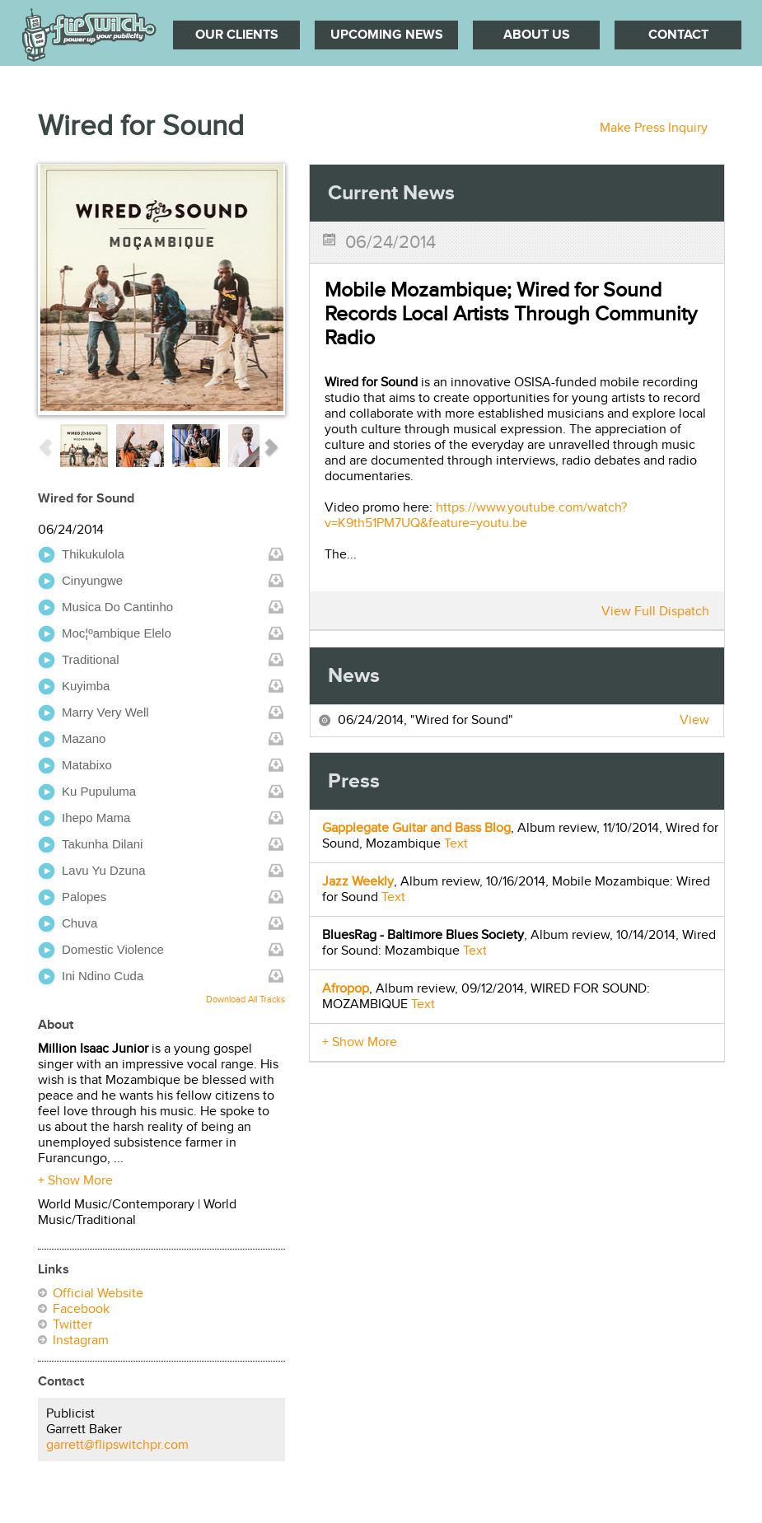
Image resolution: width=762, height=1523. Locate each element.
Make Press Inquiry (654, 128)
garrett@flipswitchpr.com (117, 1445)
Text (456, 844)
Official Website (98, 1293)
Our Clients (236, 35)
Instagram (81, 1340)
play (46, 554)
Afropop (345, 989)
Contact (678, 35)
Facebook (81, 1309)
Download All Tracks (245, 999)
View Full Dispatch (655, 611)
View (694, 720)
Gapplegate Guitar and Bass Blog (416, 828)
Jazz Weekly (358, 882)
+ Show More (75, 1181)
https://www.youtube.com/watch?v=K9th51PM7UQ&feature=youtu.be (476, 515)
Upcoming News (386, 35)
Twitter (72, 1325)
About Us (536, 35)
